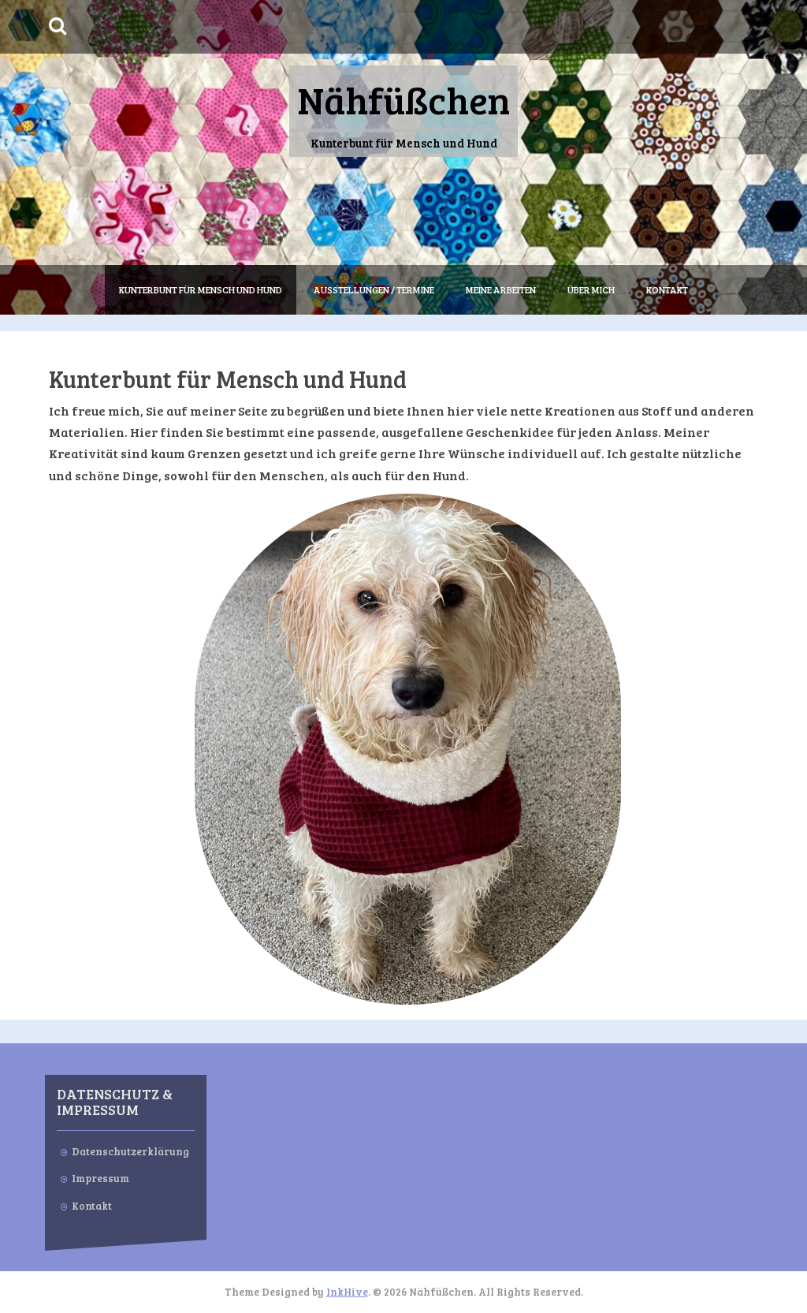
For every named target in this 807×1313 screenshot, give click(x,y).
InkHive (347, 1292)
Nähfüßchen (403, 99)
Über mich (591, 289)
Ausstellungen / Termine (374, 289)
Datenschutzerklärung (130, 1151)
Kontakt (667, 289)
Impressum (100, 1178)
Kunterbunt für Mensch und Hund (200, 289)
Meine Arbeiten (501, 289)
